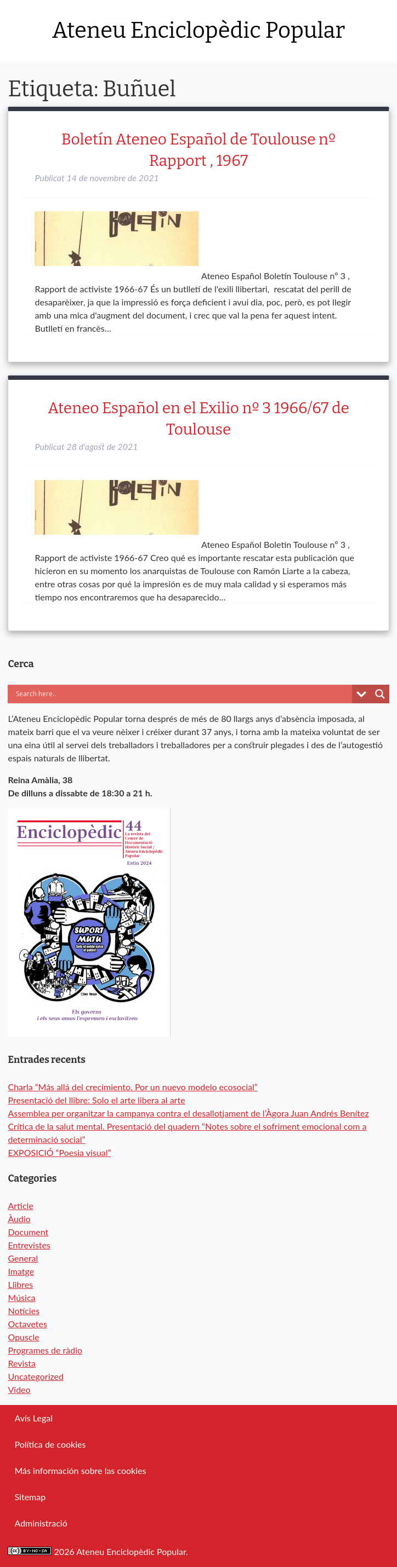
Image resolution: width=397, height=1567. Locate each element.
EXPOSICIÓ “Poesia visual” (59, 1152)
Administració (40, 1523)
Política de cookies (50, 1444)
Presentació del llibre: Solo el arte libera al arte (96, 1100)
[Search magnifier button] (380, 694)
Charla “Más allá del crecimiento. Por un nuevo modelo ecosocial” (132, 1087)
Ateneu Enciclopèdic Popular (198, 31)
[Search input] (125, 694)
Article (20, 1205)
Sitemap (30, 1496)
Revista (22, 1363)
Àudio (19, 1218)
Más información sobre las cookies (80, 1470)
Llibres (20, 1284)
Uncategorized (36, 1376)
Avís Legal (33, 1418)
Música (21, 1297)
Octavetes (27, 1324)
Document (28, 1232)
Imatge (21, 1271)
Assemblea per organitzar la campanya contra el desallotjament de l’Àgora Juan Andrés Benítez (188, 1113)
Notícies (23, 1310)
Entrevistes (29, 1245)
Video (19, 1389)
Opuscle (23, 1337)
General (23, 1258)
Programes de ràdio (45, 1350)
